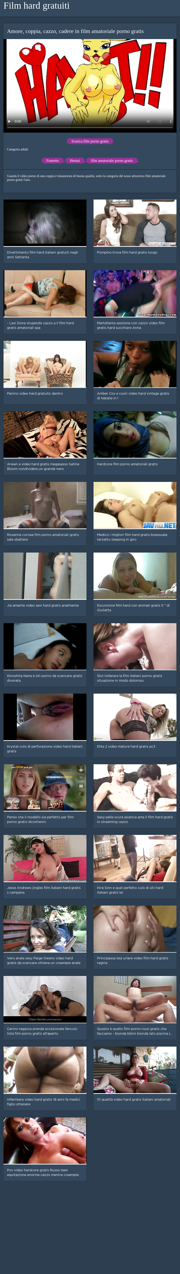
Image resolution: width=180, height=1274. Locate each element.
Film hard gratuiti (37, 5)
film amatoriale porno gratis (112, 161)
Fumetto (52, 161)
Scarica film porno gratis (90, 141)
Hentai (75, 161)
